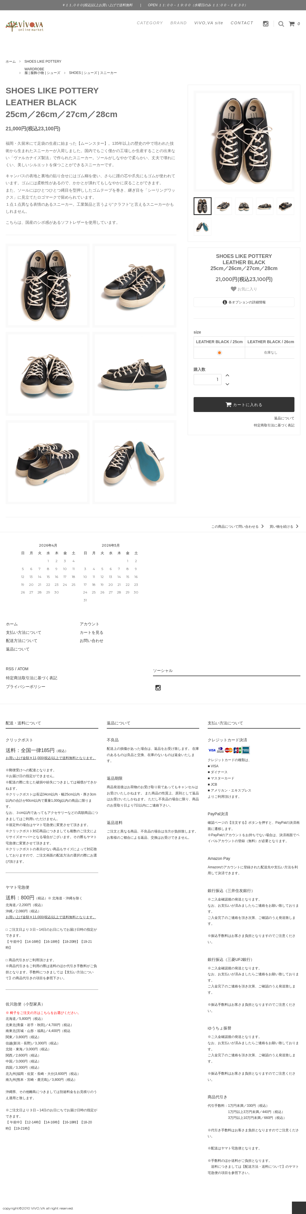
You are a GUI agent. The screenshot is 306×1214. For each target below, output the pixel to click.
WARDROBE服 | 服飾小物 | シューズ (43, 71)
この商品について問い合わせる (238, 527)
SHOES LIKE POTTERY (43, 61)
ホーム (11, 61)
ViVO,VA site (208, 23)
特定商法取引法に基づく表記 (31, 677)
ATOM (22, 668)
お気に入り (244, 289)
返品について (284, 418)
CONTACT (242, 23)
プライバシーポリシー (25, 685)
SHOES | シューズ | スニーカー (93, 73)
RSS (10, 668)
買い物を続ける (285, 527)
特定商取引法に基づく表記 (274, 425)
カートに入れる (244, 404)
